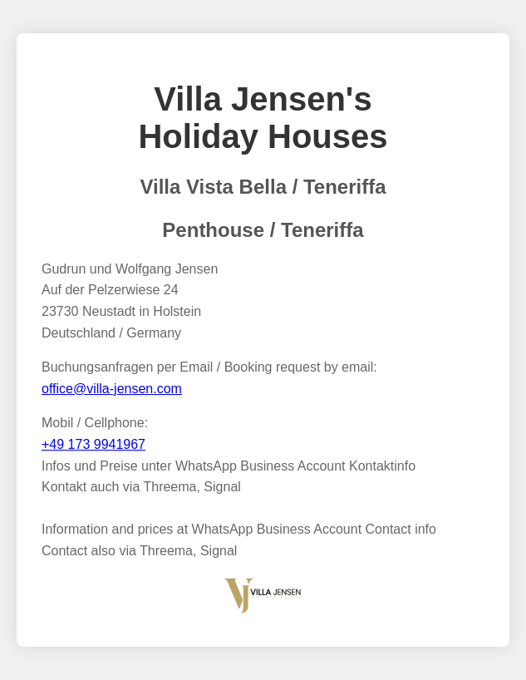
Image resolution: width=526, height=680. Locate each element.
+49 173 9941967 (93, 444)
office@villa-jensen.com (112, 389)
